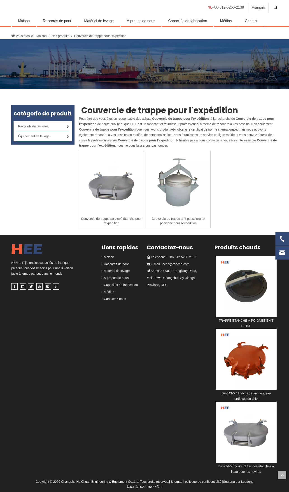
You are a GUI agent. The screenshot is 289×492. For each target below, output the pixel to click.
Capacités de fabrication (187, 24)
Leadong (247, 481)
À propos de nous (141, 24)
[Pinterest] (56, 286)
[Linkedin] (23, 286)
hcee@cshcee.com (175, 264)
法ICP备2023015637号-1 (144, 487)
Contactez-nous (115, 299)
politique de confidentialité (203, 481)
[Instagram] (48, 286)
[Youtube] (39, 286)
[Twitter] (31, 286)
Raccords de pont (57, 24)
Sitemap (176, 481)
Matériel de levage (99, 24)
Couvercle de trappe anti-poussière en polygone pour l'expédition (178, 221)
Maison (24, 24)
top (282, 475)
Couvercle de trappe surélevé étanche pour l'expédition (111, 221)
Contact (251, 24)
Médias (226, 24)
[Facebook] (14, 286)
